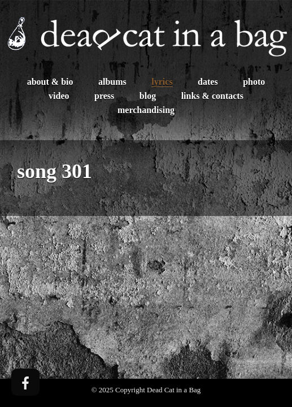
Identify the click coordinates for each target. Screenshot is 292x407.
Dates (208, 81)
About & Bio (50, 81)
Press (104, 96)
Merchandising (146, 110)
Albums (112, 81)
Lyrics (161, 81)
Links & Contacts (212, 96)
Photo (254, 81)
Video (59, 96)
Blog (148, 96)
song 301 (54, 171)
